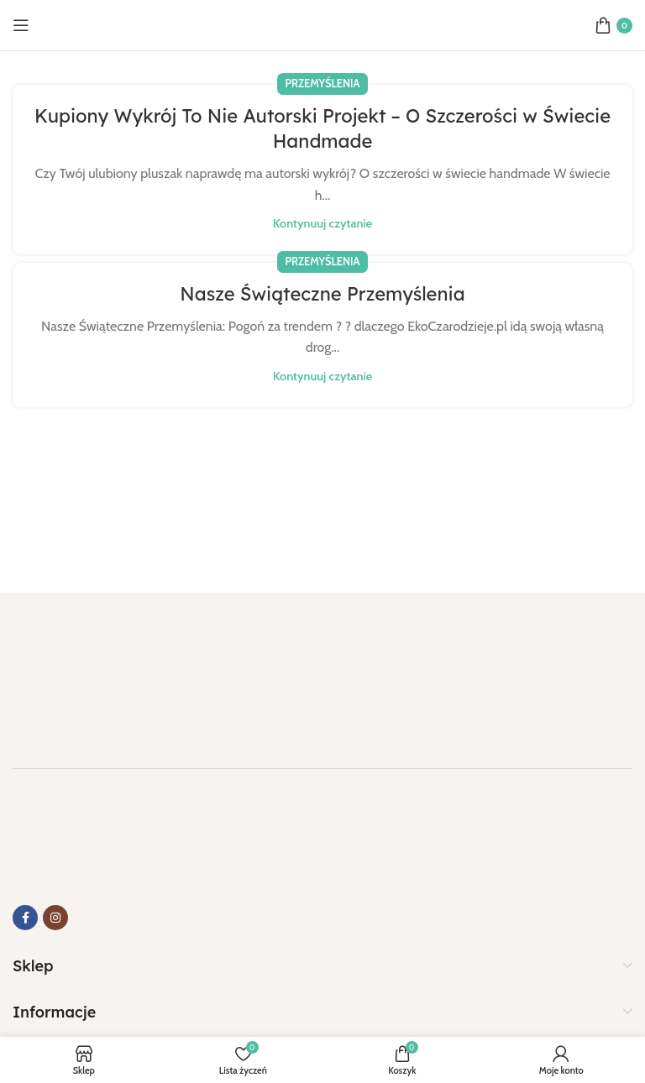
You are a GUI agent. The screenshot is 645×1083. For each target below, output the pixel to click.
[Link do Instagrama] (55, 917)
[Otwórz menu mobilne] (21, 25)
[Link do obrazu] (97, 670)
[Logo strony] (322, 24)
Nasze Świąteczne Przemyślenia (322, 294)
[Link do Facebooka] (25, 917)
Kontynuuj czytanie (322, 223)
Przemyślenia (323, 83)
